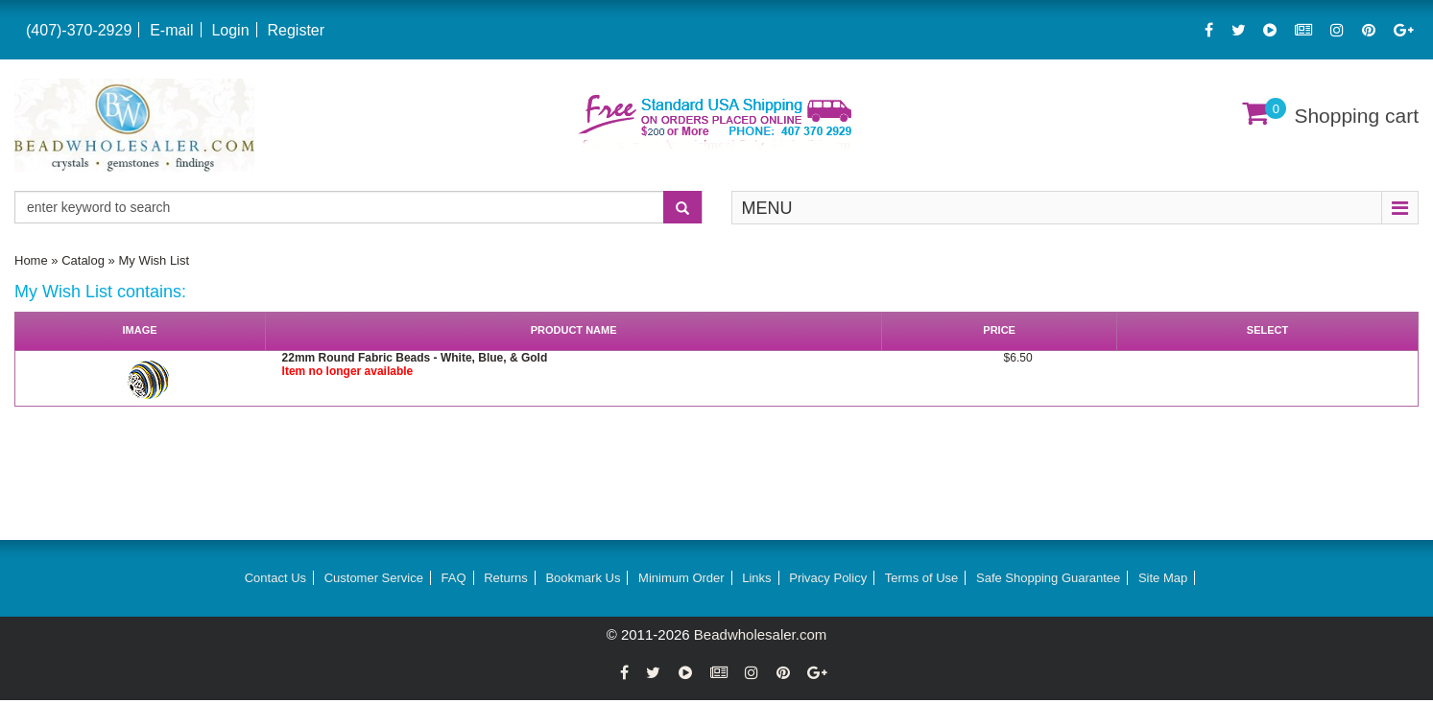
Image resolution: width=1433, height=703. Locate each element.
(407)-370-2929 (78, 30)
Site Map (1162, 578)
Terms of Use (922, 578)
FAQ (454, 578)
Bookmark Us (582, 578)
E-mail (171, 30)
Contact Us (275, 578)
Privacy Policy (828, 578)
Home (31, 260)
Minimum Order (681, 578)
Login (230, 30)
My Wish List (153, 260)
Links (756, 578)
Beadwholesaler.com (760, 634)
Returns (506, 578)
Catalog (83, 260)
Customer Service (373, 578)
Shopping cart (1356, 116)
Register (295, 30)
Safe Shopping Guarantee (1048, 578)
